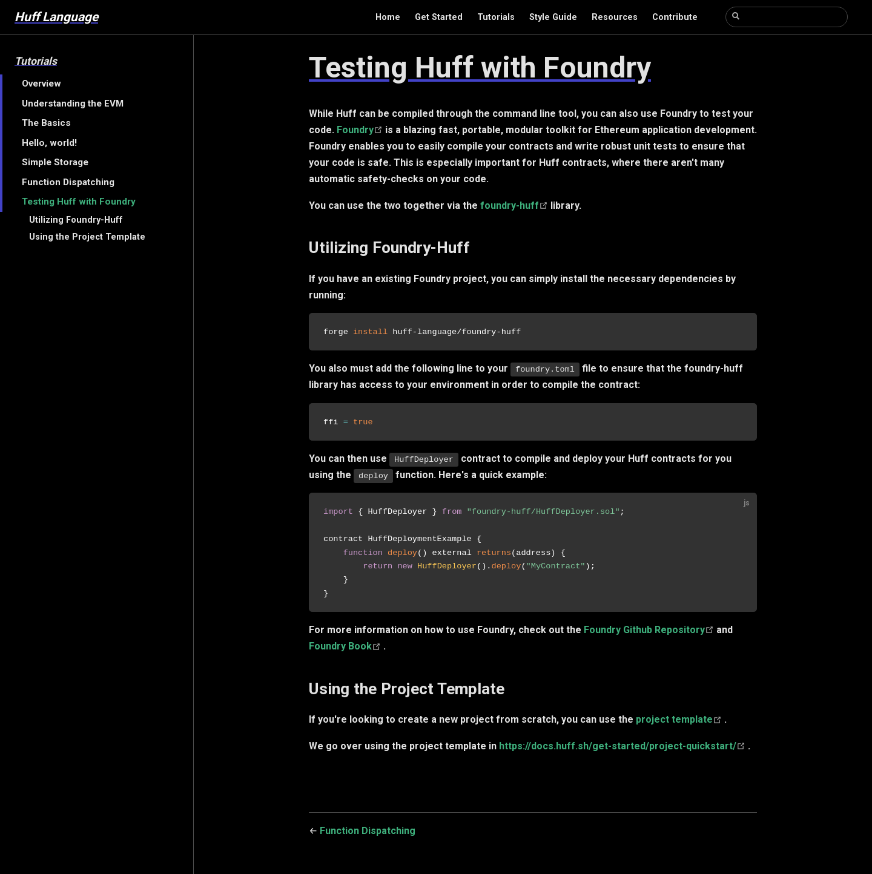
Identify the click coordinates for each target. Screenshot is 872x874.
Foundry (361, 130)
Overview (41, 83)
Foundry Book (346, 650)
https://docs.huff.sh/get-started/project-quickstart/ (623, 749)
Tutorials (496, 17)
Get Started (439, 17)
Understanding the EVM (73, 103)
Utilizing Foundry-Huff (76, 220)
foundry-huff (515, 205)
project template (680, 723)
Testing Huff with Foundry (79, 201)
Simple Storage (55, 162)
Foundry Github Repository (650, 633)
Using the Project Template (87, 237)
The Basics (46, 122)
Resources (615, 17)
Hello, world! (49, 142)
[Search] (786, 17)
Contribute (675, 17)
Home (387, 17)
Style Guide (553, 17)
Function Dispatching (68, 182)
